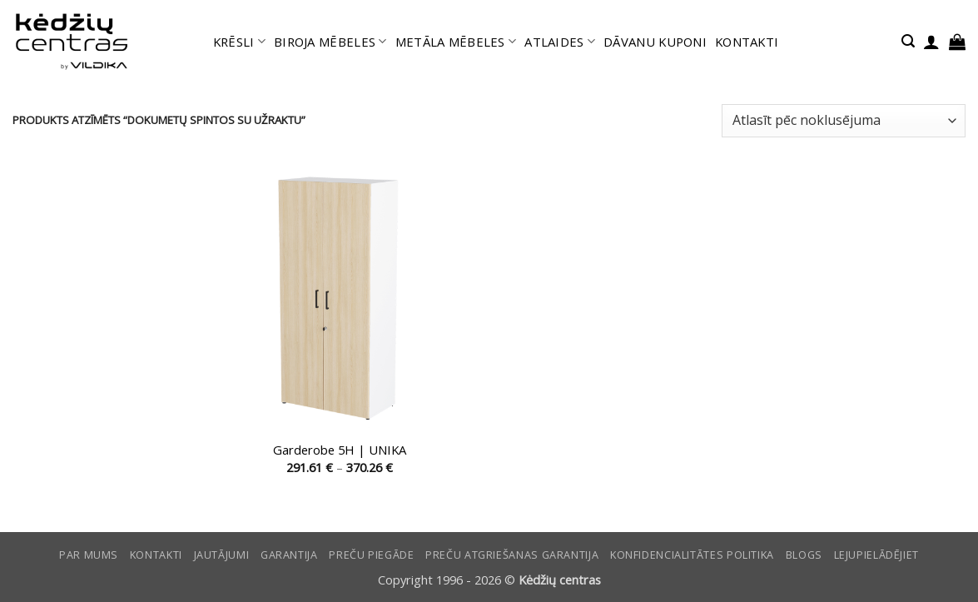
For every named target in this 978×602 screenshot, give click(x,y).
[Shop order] (844, 120)
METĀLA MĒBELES (456, 41)
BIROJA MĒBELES (330, 41)
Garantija (289, 555)
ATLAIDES (559, 41)
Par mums (88, 555)
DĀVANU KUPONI (655, 41)
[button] (908, 41)
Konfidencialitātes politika (692, 555)
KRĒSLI (239, 41)
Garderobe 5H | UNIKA (339, 450)
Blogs (804, 555)
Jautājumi (222, 555)
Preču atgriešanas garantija (511, 555)
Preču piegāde (371, 555)
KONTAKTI (746, 41)
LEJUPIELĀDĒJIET (876, 555)
